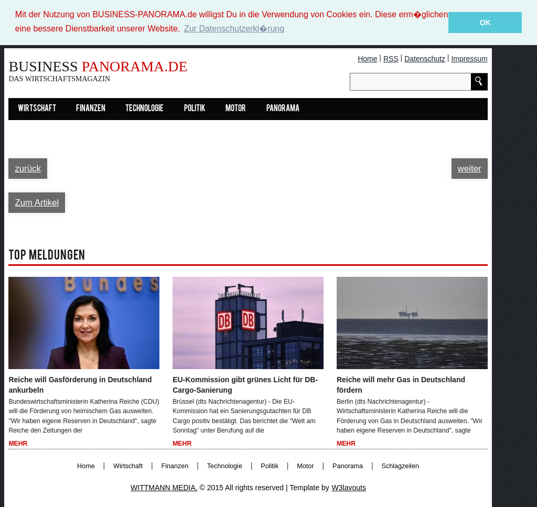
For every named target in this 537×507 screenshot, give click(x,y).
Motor (235, 108)
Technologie (144, 108)
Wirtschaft (37, 108)
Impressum (469, 58)
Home (367, 58)
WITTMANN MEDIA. (164, 487)
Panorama (282, 108)
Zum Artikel (37, 202)
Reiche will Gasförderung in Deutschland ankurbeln (80, 384)
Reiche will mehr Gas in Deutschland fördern (401, 384)
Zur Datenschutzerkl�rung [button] (234, 28)
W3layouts (349, 487)
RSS (391, 58)
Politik (195, 108)
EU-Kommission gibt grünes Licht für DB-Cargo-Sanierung (245, 384)
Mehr (17, 443)
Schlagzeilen (400, 465)
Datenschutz (424, 58)
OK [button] (485, 22)
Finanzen (90, 108)
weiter (469, 168)
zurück (27, 168)
